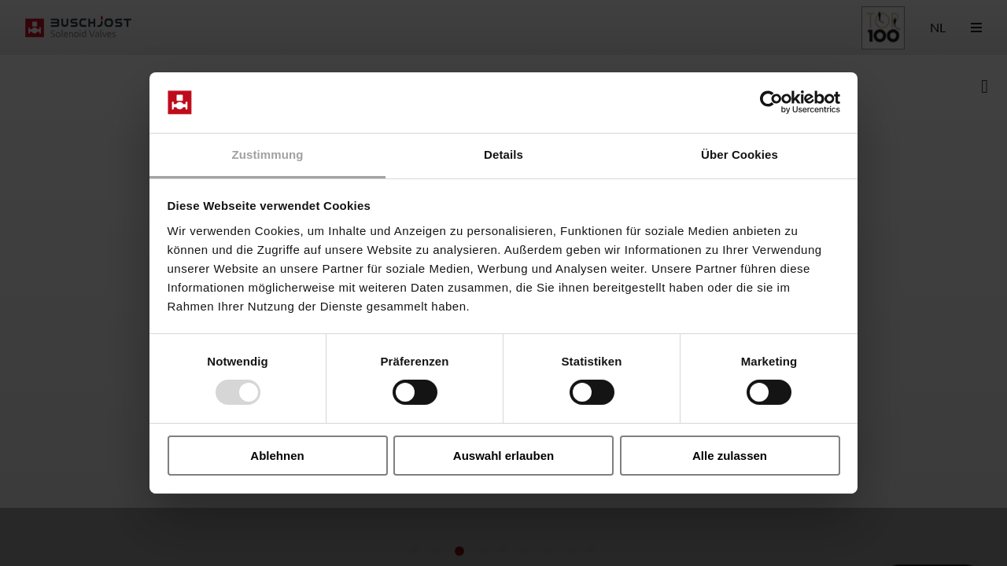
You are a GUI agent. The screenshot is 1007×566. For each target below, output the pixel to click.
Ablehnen (277, 455)
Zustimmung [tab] (268, 154)
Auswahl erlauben (503, 455)
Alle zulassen (729, 455)
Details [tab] (503, 154)
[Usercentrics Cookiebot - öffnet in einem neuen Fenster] (771, 102)
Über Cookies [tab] (739, 154)
